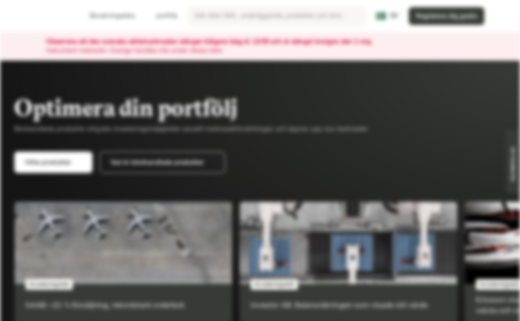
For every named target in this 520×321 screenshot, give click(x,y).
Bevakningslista (107, 16)
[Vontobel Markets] (38, 16)
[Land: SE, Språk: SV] (387, 16)
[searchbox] (277, 16)
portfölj (161, 16)
